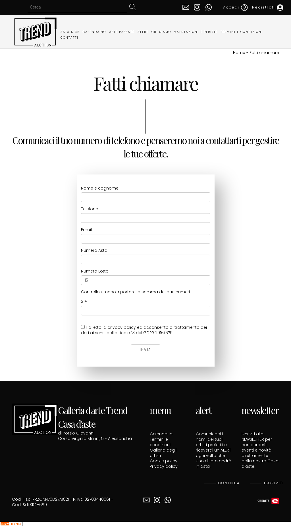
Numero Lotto (95, 271)
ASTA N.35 (70, 32)
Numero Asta (94, 250)
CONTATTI (69, 38)
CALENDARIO (94, 32)
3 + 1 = (87, 301)
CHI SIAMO (161, 32)
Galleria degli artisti (163, 452)
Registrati (267, 7)
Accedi (235, 7)
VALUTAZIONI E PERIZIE (195, 32)
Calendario (161, 434)
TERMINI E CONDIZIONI (242, 32)
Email (86, 229)
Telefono (89, 209)
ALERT (143, 32)
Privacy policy (164, 466)
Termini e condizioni (160, 442)
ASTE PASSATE (121, 32)
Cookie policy (163, 461)
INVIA (145, 349)
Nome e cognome (100, 188)
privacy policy (121, 327)
